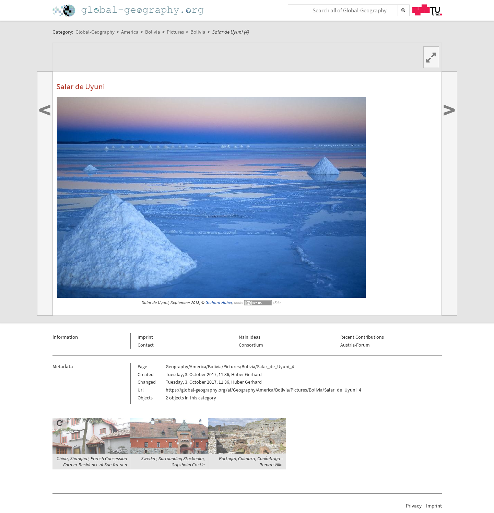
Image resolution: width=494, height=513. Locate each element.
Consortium (251, 345)
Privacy (414, 505)
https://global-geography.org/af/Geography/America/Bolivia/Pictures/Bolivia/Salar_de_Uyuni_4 (263, 390)
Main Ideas (249, 337)
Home (128, 10)
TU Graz (427, 9)
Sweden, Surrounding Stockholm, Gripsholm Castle (173, 461)
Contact (146, 345)
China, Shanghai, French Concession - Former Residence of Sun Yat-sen (92, 461)
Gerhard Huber (218, 302)
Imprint (145, 337)
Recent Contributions (362, 337)
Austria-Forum (355, 345)
